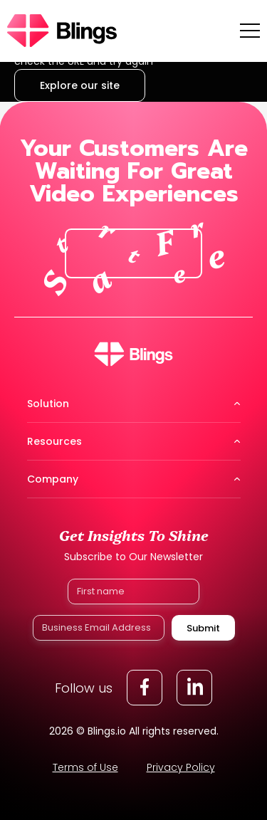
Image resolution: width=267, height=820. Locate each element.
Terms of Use (85, 767)
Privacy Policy (181, 767)
